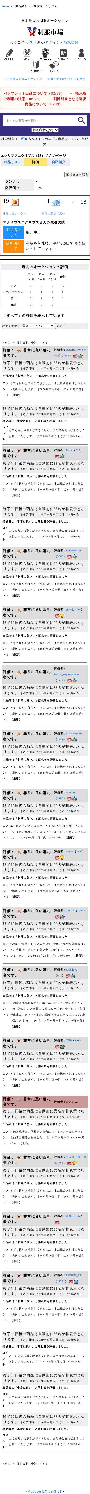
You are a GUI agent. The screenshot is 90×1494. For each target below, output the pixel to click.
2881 (60, 739)
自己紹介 (58, 162)
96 (61, 1163)
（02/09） (34, 93)
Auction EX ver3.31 (45, 1491)
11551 (61, 1281)
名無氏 (70, 1216)
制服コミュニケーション (26, 78)
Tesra (69, 851)
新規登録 (71, 42)
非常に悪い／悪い (53, 213)
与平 (69, 1040)
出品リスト (12, 162)
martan (71, 792)
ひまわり (72, 969)
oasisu (70, 910)
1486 (60, 798)
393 (77, 1040)
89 (79, 609)
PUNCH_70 (73, 1275)
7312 (60, 680)
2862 (66, 355)
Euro (69, 450)
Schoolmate (74, 550)
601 (59, 975)
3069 (60, 556)
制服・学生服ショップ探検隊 (67, 78)
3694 (80, 910)
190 (78, 851)
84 (79, 1216)
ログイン (53, 42)
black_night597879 (67, 674)
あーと (70, 609)
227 (78, 450)
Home (6, 6)
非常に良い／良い (14, 213)
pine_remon (74, 733)
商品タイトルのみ (36, 139)
